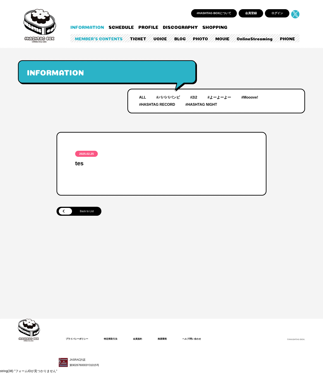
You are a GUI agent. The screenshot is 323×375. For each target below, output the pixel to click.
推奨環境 (172, 339)
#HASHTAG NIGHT (201, 104)
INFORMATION (87, 27)
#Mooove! (249, 97)
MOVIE (222, 38)
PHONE (287, 38)
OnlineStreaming (255, 38)
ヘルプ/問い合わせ (204, 339)
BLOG (180, 38)
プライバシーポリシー (79, 339)
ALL (142, 97)
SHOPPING (214, 27)
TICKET (138, 38)
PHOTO (200, 38)
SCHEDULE (121, 27)
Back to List (81, 211)
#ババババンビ (168, 97)
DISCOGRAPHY (180, 27)
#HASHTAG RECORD (157, 104)
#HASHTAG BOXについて (214, 13)
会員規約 (145, 339)
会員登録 (251, 13)
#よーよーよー (219, 97)
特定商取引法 (116, 339)
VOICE (160, 38)
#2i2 (193, 97)
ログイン (277, 13)
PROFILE (148, 27)
